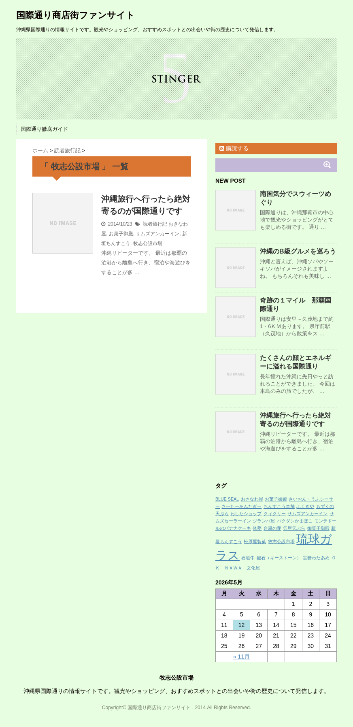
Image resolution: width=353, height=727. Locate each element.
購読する (234, 148)
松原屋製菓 (255, 541)
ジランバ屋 (264, 520)
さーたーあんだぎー (241, 506)
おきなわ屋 (252, 499)
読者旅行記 (155, 224)
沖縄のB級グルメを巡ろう (298, 251)
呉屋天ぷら (294, 528)
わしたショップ (246, 513)
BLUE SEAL (227, 499)
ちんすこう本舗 (279, 506)
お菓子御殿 (121, 234)
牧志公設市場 (147, 243)
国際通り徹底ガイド (44, 129)
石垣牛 (248, 557)
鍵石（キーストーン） (279, 557)
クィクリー (275, 513)
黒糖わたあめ (316, 557)
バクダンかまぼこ (295, 520)
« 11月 (241, 656)
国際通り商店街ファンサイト (75, 15)
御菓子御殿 (318, 528)
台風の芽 (272, 528)
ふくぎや (305, 506)
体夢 (257, 528)
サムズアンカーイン (157, 234)
